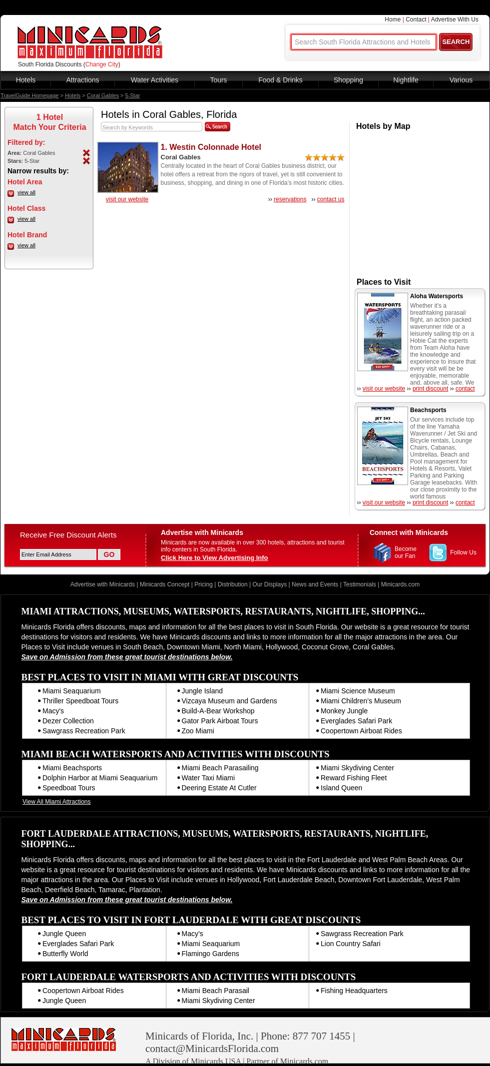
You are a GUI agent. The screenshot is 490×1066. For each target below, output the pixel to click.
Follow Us (463, 552)
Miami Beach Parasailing (220, 768)
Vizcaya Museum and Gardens (229, 701)
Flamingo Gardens (210, 954)
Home (393, 19)
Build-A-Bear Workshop (218, 711)
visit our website (127, 199)
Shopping (348, 80)
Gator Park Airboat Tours (220, 721)
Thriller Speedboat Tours (80, 701)
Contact (416, 19)
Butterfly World (65, 954)
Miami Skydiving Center (357, 768)
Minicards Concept (164, 584)
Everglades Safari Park (356, 721)
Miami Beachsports (72, 768)
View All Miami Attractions (56, 801)
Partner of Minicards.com (287, 1061)
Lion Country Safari (351, 944)
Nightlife (406, 80)
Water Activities (154, 80)
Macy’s (192, 934)
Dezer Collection (68, 721)
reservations (290, 199)
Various (461, 80)
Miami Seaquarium (71, 691)
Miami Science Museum (358, 691)
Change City (101, 64)
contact (465, 388)
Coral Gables (103, 95)
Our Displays (270, 584)
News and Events (315, 584)
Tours (218, 80)
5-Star (132, 95)
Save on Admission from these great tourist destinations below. (127, 657)
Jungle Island (202, 691)
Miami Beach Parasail (215, 991)
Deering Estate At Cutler (219, 788)
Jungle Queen (64, 934)
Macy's (53, 711)
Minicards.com (400, 584)
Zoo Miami (198, 731)
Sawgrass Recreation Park (83, 731)
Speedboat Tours (68, 788)
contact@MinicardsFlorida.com (212, 1049)
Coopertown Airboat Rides (361, 731)
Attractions (82, 80)
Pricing (203, 584)
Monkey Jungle (344, 711)
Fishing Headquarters (354, 991)
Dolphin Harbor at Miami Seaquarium (99, 778)
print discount (430, 388)
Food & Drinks (280, 80)
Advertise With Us (455, 19)
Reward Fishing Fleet (354, 778)
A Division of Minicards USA (193, 1061)
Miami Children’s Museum (361, 701)
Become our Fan (406, 552)
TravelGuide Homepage (29, 95)
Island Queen (341, 788)
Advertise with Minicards (102, 584)
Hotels (26, 80)
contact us (331, 199)
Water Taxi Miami (208, 778)
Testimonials (359, 584)
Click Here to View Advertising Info (214, 557)
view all (26, 192)
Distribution (233, 584)
